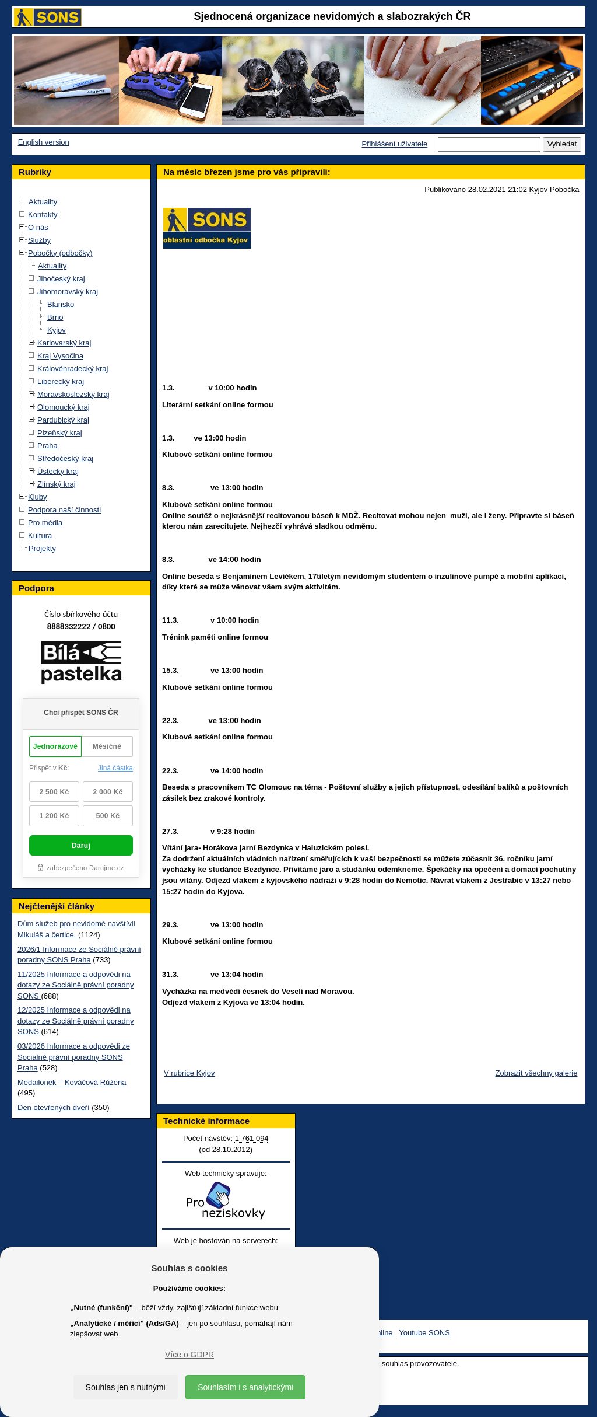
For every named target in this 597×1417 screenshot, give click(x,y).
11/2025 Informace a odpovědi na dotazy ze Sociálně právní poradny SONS (75, 985)
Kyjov (56, 330)
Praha (47, 445)
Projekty (42, 548)
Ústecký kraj (58, 471)
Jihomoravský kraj (67, 291)
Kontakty (43, 214)
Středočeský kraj (65, 458)
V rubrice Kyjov (189, 1073)
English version (43, 142)
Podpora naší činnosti (64, 509)
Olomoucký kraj (63, 407)
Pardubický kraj (63, 420)
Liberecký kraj (60, 381)
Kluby (37, 497)
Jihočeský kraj (61, 278)
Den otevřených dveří (53, 1107)
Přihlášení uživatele (394, 143)
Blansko (60, 304)
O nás (38, 227)
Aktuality (43, 201)
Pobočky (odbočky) (60, 253)
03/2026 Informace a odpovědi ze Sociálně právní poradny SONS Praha (73, 1057)
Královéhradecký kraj (72, 368)
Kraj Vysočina (60, 355)
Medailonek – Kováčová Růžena (71, 1082)
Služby (39, 240)
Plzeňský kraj (59, 432)
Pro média (45, 522)
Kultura (40, 535)
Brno (55, 317)
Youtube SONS (424, 1332)
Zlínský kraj (56, 484)
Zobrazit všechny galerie (537, 1073)
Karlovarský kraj (64, 342)
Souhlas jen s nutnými (126, 1387)
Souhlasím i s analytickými (245, 1387)
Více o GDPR (189, 1354)
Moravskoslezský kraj (73, 394)
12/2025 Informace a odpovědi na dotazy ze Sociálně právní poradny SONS (75, 1021)
